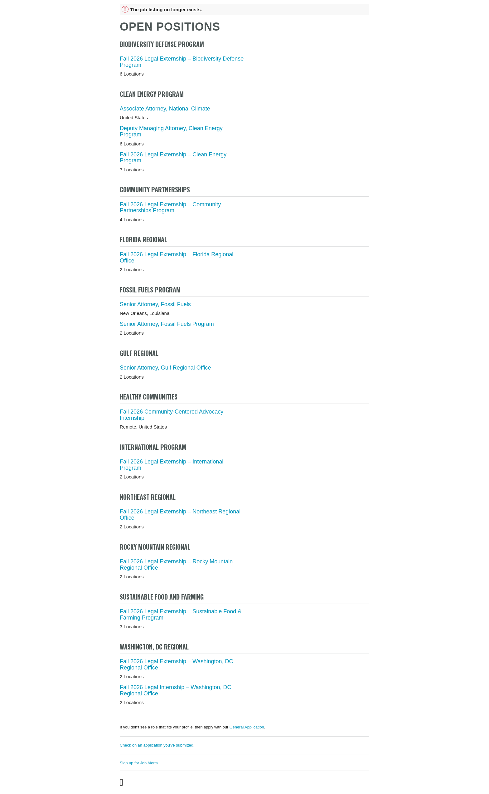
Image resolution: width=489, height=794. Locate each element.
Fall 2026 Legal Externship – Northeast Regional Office (180, 514)
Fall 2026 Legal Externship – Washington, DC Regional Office (176, 664)
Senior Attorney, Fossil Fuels (155, 304)
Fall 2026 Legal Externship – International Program (171, 464)
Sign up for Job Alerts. (139, 763)
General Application (247, 727)
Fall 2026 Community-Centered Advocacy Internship (171, 415)
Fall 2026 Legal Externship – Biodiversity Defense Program (182, 62)
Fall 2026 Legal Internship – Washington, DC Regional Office (175, 690)
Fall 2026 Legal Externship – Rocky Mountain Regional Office (176, 564)
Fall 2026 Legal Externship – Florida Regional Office (176, 257)
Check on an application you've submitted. (157, 745)
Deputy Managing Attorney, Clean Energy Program (171, 131)
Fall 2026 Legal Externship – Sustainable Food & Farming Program (180, 614)
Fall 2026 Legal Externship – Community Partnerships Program (170, 207)
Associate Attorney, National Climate (165, 108)
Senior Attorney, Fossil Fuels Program (167, 324)
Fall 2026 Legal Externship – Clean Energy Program (173, 157)
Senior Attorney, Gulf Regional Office (165, 368)
